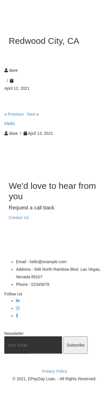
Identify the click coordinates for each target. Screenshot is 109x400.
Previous (16, 114)
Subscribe (76, 345)
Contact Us (19, 217)
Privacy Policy (54, 371)
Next (31, 114)
